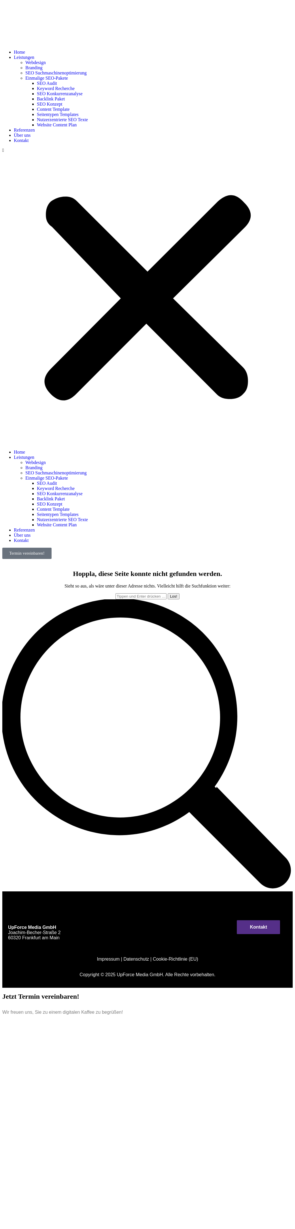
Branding (34, 67)
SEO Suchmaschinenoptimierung (56, 72)
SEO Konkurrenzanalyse (60, 93)
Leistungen (24, 57)
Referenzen (24, 130)
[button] (147, 296)
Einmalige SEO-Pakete (46, 78)
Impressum (108, 959)
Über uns (22, 135)
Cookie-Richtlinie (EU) (175, 959)
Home (19, 52)
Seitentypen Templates (58, 114)
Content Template (53, 109)
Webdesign (35, 62)
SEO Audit (47, 83)
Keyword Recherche (56, 88)
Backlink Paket (51, 98)
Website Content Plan (57, 124)
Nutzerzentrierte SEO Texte (62, 119)
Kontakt (21, 140)
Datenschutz (136, 959)
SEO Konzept (49, 104)
